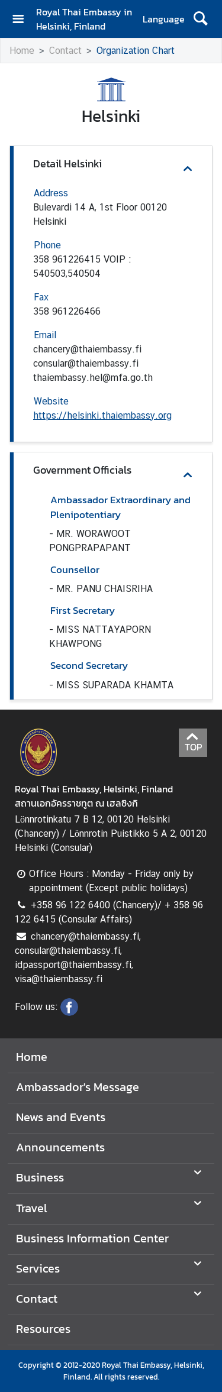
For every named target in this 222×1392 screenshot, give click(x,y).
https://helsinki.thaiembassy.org (102, 415)
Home (21, 50)
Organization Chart (135, 50)
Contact (65, 50)
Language (164, 19)
